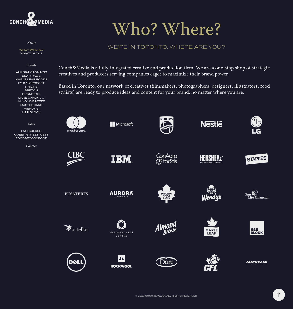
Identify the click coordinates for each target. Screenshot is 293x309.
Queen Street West (31, 134)
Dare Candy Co (31, 97)
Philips (31, 86)
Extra (31, 124)
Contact (31, 146)
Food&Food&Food (31, 138)
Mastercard (31, 105)
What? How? (31, 53)
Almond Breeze (31, 101)
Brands (31, 65)
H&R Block (31, 112)
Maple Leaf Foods (31, 79)
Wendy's (31, 108)
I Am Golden (31, 131)
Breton (31, 90)
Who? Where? (31, 50)
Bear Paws (31, 76)
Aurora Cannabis (31, 72)
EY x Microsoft (31, 83)
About (31, 43)
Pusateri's (31, 94)
